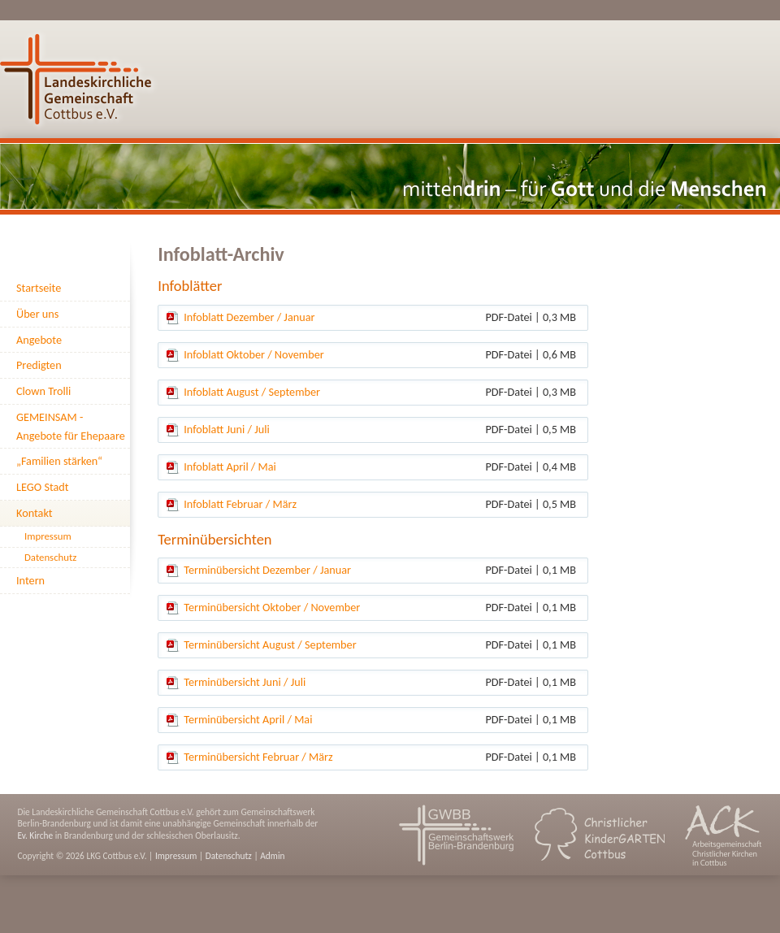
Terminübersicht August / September (270, 644)
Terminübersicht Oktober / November (272, 607)
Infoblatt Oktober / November (254, 354)
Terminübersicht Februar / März (258, 756)
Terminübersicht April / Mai (248, 719)
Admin (272, 855)
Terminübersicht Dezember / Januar (267, 569)
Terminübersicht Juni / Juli (245, 682)
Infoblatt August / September (252, 391)
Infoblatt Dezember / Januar (249, 317)
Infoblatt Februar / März (240, 504)
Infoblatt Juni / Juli (226, 429)
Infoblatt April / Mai (230, 466)
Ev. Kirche (35, 835)
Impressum (176, 855)
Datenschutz (229, 855)
